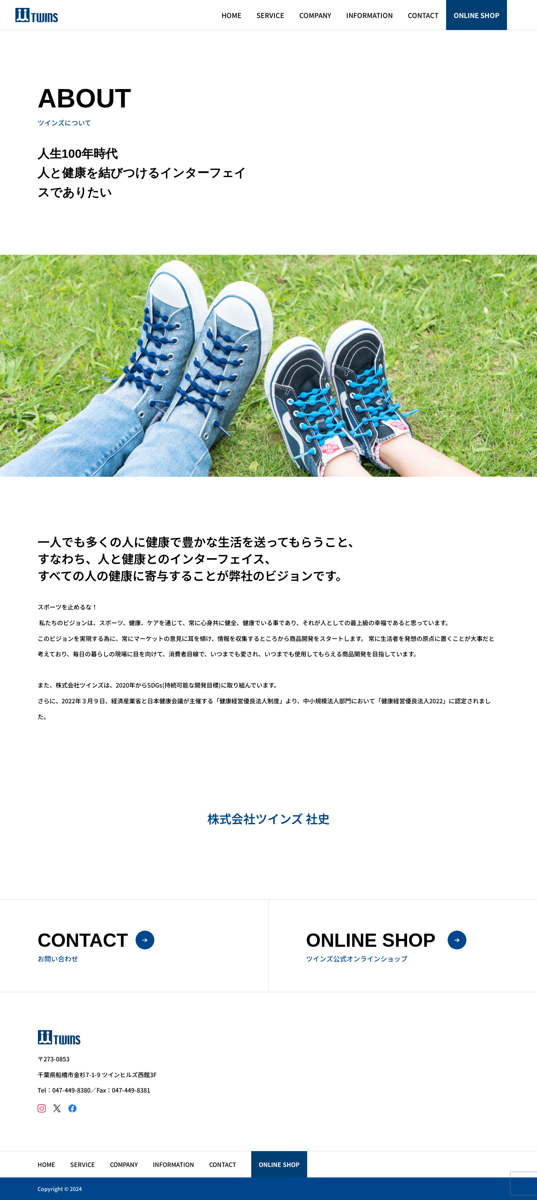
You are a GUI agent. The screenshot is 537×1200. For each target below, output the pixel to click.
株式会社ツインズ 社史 (268, 818)
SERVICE (270, 15)
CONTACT (423, 15)
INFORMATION (369, 15)
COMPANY (315, 15)
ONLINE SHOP (476, 15)
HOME (231, 15)
